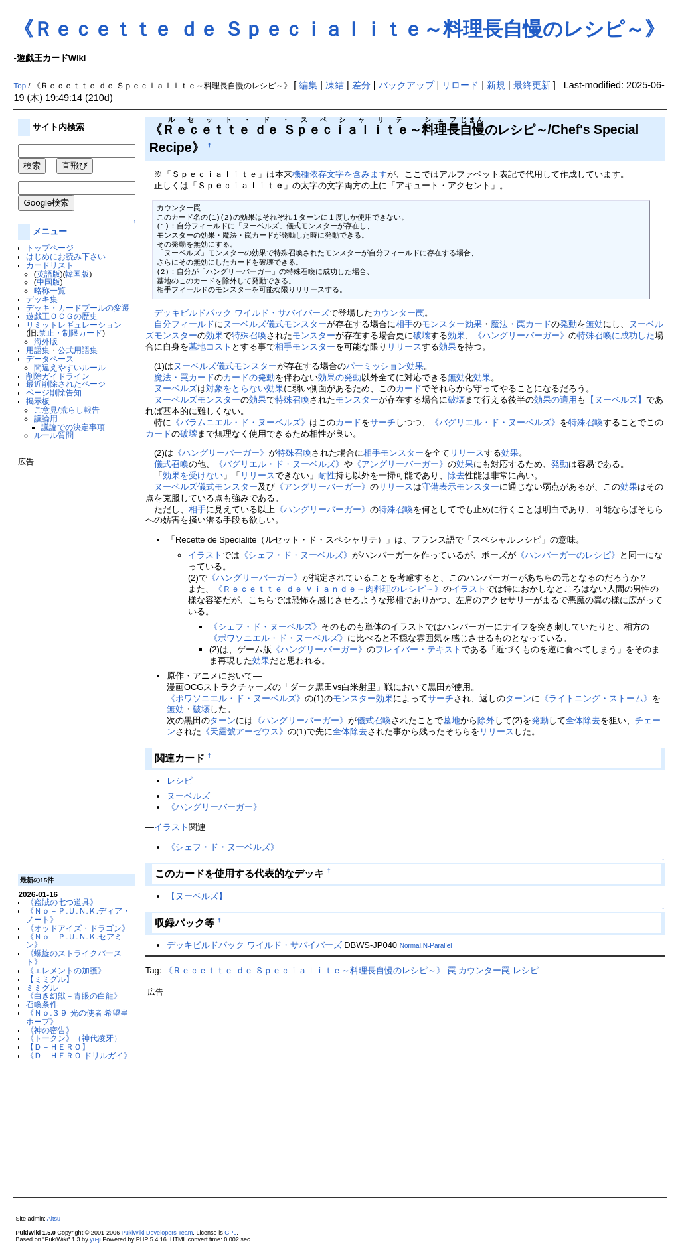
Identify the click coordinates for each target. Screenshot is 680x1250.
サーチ (383, 422)
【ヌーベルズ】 (616, 400)
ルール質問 (54, 435)
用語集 (38, 350)
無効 (594, 324)
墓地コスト (210, 347)
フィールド (192, 324)
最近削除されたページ (66, 384)
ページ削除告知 (54, 392)
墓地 (451, 720)
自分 (162, 324)
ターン (518, 698)
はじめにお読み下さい (66, 256)
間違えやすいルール (70, 367)
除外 (486, 720)
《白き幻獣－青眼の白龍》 (74, 995)
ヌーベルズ (244, 324)
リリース (404, 347)
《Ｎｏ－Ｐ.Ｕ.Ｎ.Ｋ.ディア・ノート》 (78, 915)
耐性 (326, 475)
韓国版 (77, 273)
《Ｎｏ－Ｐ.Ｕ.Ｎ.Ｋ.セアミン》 (74, 940)
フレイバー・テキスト (418, 649)
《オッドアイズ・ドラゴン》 (77, 928)
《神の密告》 (50, 1030)
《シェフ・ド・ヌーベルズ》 (296, 555)
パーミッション (376, 366)
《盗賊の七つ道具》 (62, 902)
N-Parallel (437, 945)
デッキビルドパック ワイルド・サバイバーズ (241, 313)
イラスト (205, 555)
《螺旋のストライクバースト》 (74, 957)
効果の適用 (555, 400)
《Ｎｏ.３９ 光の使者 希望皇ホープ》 (77, 1017)
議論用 (46, 418)
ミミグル (42, 987)
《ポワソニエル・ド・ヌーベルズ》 (278, 638)
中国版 (48, 281)
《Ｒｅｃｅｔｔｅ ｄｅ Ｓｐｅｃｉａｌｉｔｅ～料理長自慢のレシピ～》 (339, 29)
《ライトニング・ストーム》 (596, 698)
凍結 (334, 85)
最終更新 (532, 85)
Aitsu (53, 1218)
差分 (361, 85)
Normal (410, 945)
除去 (456, 475)
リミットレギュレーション (74, 324)
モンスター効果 (452, 324)
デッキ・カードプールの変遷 (77, 307)
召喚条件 (42, 1004)
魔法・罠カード (521, 324)
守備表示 (439, 487)
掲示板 (38, 401)
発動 (568, 324)
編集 (308, 85)
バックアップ (406, 85)
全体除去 (583, 720)
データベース (50, 358)
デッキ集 (42, 299)
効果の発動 (339, 377)
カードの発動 (249, 377)
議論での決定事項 (73, 427)
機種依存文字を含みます (339, 174)
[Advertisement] (71, 665)
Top (19, 86)
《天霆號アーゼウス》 (244, 731)
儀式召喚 (171, 464)
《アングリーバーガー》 (400, 464)
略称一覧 (50, 290)
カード (409, 388)
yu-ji (95, 1239)
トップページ (50, 247)
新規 (496, 85)
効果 (214, 335)
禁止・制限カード (70, 332)
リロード (460, 85)
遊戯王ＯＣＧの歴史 (62, 316)
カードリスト (50, 265)
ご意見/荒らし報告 (67, 409)
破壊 (421, 335)
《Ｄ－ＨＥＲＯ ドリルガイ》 (78, 1055)
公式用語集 (78, 350)
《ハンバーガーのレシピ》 (568, 555)
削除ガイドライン (58, 376)
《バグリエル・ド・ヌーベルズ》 (495, 422)
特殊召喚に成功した (616, 335)
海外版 (46, 341)
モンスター (175, 335)
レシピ (180, 781)
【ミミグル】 (50, 979)
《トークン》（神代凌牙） (74, 1038)
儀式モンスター (296, 324)
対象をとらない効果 (245, 388)
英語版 (48, 273)
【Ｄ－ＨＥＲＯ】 (58, 1046)
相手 (404, 324)
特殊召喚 (249, 335)
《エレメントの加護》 (66, 970)
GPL (230, 1232)
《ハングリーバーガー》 (520, 335)
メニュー (50, 231)
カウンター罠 (398, 313)
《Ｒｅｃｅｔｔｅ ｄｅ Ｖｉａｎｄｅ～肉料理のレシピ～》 (328, 589)
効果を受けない (193, 475)
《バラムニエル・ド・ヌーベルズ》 (240, 422)
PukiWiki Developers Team (157, 1232)
